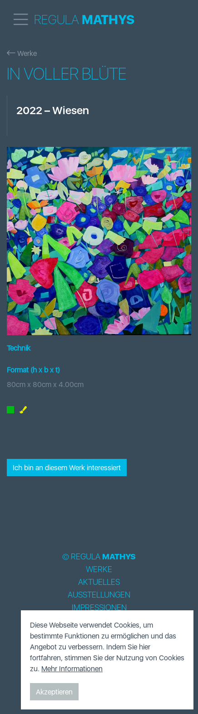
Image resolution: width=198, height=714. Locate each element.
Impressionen (99, 607)
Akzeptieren (54, 692)
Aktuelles (99, 582)
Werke (22, 53)
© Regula (99, 557)
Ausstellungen (99, 595)
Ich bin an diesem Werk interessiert (67, 467)
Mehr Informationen (72, 668)
